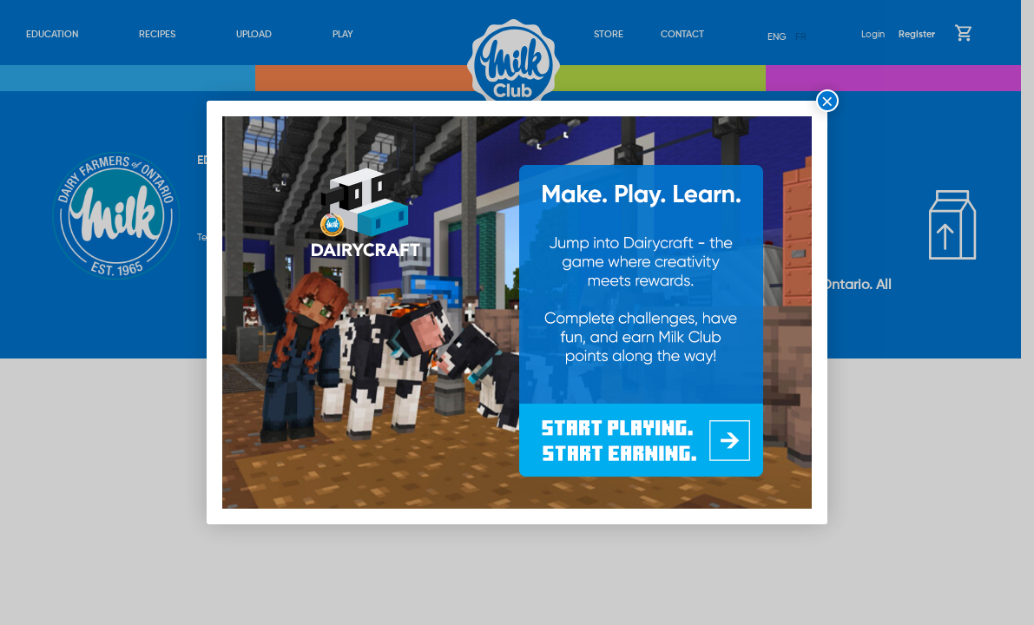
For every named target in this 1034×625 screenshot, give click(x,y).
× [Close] (827, 100)
